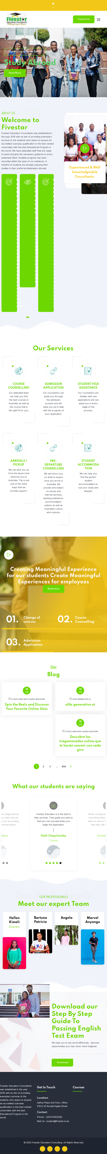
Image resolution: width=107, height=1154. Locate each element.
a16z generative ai (80, 699)
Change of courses (32, 620)
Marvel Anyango (92, 970)
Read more (54, 589)
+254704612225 (54, 1117)
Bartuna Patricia (40, 960)
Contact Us (84, 19)
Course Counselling (84, 620)
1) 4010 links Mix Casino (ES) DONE (80, 731)
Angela (66, 951)
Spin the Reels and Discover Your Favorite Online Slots (27, 707)
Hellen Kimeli (14, 974)
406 (64, 767)
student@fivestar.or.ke (58, 1121)
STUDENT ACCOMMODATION (88, 531)
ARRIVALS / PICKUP (18, 528)
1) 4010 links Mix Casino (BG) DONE (27, 699)
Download (15, 1062)
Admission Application (33, 642)
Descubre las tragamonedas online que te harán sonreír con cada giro (80, 743)
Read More (15, 73)
